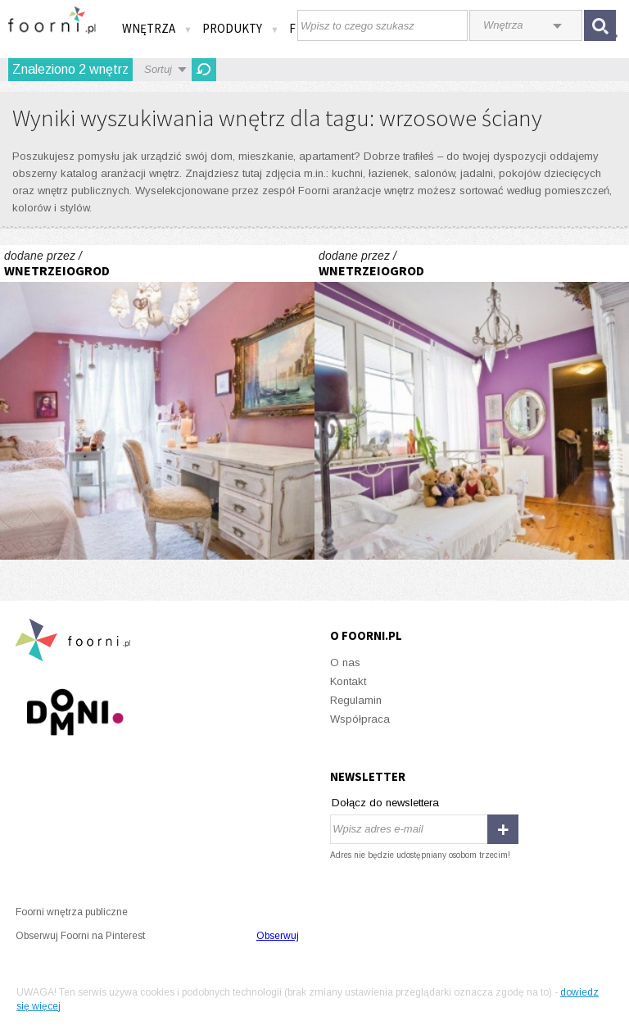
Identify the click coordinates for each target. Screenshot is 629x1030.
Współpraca (360, 719)
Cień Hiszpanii (157, 402)
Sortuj (158, 69)
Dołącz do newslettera (385, 802)
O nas (345, 662)
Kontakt (348, 681)
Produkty (240, 28)
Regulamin (356, 700)
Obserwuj (277, 936)
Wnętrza (157, 28)
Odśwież (204, 69)
